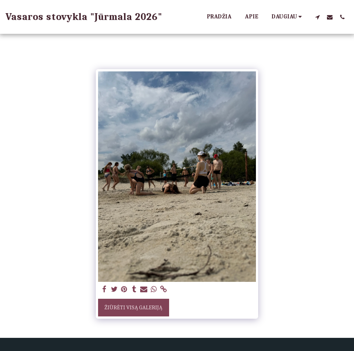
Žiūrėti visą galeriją (133, 307)
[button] (317, 17)
